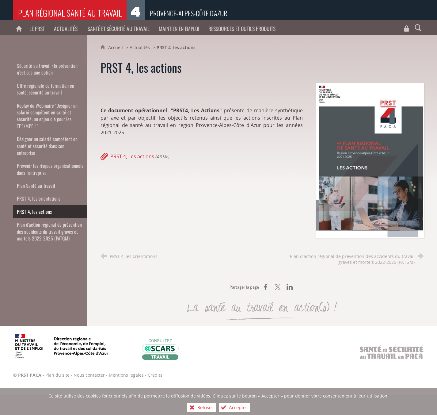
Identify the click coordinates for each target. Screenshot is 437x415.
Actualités (140, 47)
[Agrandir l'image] (370, 159)
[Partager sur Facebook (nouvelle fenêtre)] (265, 287)
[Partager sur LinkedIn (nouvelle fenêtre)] (289, 287)
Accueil (116, 47)
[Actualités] (66, 27)
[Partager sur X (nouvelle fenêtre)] (277, 287)
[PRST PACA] (19, 27)
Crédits (155, 375)
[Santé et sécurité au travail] (118, 27)
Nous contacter (89, 375)
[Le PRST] (37, 27)
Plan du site (57, 375)
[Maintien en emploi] (179, 27)
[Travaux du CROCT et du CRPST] (406, 27)
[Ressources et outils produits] (242, 27)
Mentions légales (126, 375)
